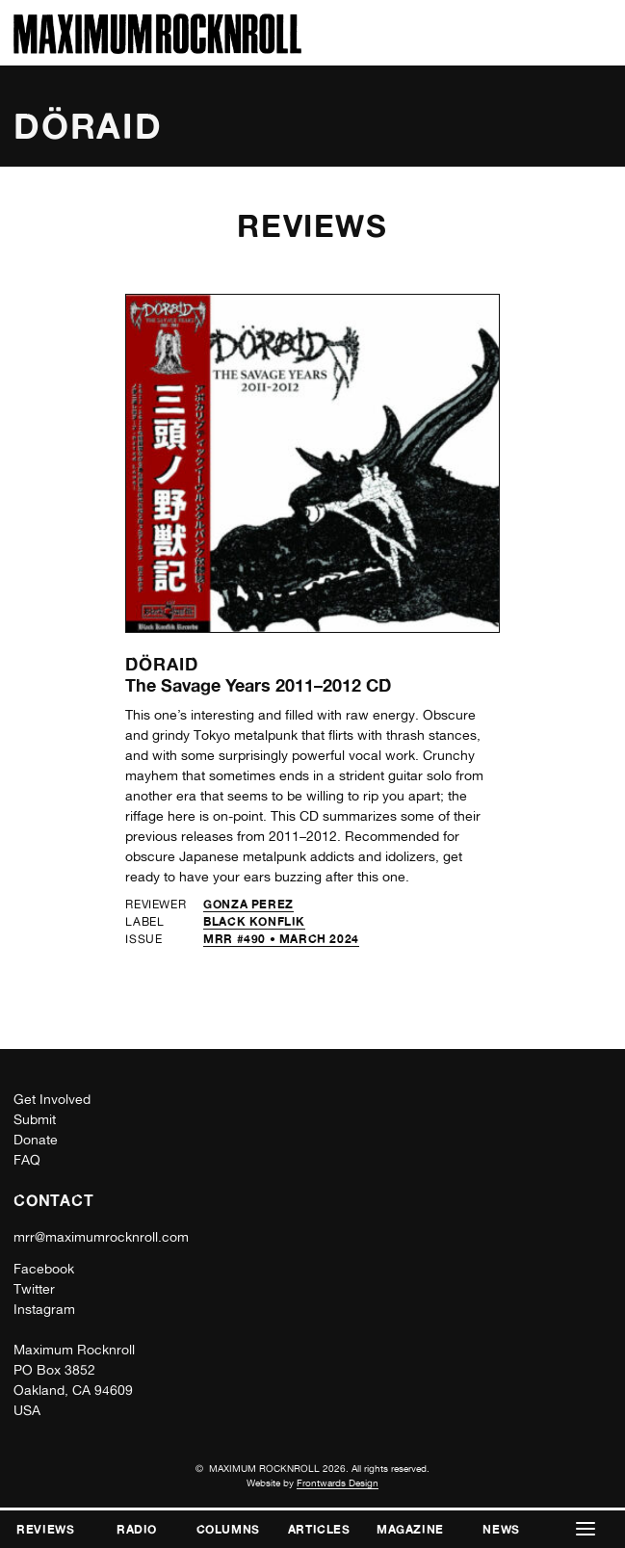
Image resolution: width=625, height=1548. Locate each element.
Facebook (43, 1268)
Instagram (44, 1309)
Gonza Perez (248, 904)
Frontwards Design (337, 1482)
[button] (586, 1529)
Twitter (34, 1289)
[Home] (157, 48)
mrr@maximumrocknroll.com (101, 1237)
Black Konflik (254, 921)
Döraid (161, 663)
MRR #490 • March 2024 (281, 938)
